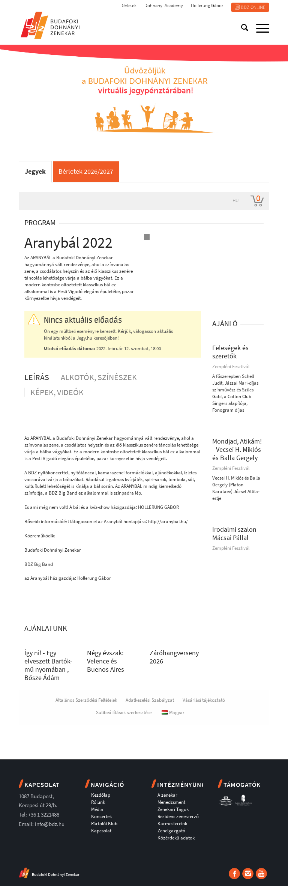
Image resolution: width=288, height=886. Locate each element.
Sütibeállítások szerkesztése (124, 712)
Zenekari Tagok (173, 809)
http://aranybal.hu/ (168, 521)
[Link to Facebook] (234, 873)
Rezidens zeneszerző (178, 816)
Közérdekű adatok (176, 838)
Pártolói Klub (104, 823)
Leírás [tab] (36, 377)
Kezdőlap (100, 795)
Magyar (173, 712)
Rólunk (98, 802)
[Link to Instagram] (248, 873)
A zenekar (167, 795)
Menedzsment (171, 802)
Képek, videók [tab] (57, 392)
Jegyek (35, 171)
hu (235, 200)
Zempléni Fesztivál (230, 366)
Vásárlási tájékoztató (204, 700)
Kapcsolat (101, 830)
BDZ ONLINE (250, 7)
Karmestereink (172, 823)
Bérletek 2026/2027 (85, 171)
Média (97, 809)
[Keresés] (241, 28)
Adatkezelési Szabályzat (150, 700)
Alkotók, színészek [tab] (99, 377)
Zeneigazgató (171, 830)
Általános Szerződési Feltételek (86, 700)
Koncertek (101, 816)
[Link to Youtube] (261, 873)
